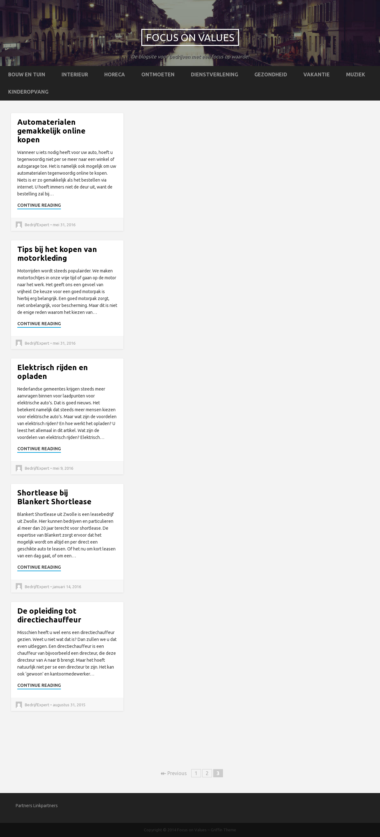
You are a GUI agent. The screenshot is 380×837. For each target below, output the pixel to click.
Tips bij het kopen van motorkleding (57, 253)
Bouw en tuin (26, 74)
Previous (173, 773)
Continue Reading (39, 205)
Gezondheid (270, 74)
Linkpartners (45, 805)
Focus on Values (190, 37)
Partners (24, 805)
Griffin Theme (223, 830)
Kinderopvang (28, 92)
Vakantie (316, 74)
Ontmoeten (158, 74)
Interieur (75, 74)
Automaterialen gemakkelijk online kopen (51, 131)
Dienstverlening (214, 74)
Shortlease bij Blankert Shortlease (54, 497)
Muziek (355, 74)
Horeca (114, 74)
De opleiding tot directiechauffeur (49, 615)
